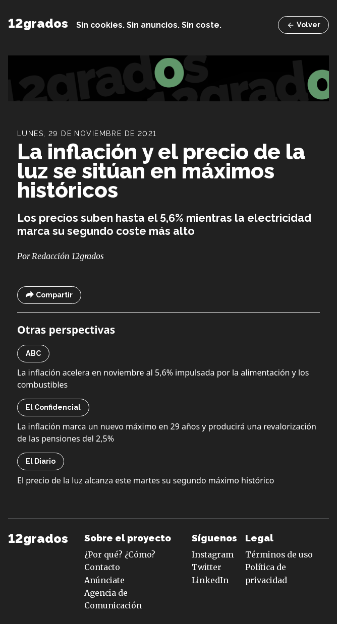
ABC (33, 353)
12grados (38, 23)
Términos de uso (279, 554)
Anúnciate (104, 580)
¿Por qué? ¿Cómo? (119, 554)
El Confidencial (53, 407)
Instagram (213, 554)
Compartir (49, 295)
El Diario (40, 461)
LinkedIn (210, 580)
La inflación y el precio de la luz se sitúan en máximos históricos (161, 171)
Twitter (206, 567)
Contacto (102, 567)
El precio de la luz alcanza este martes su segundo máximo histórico (145, 480)
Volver (303, 25)
